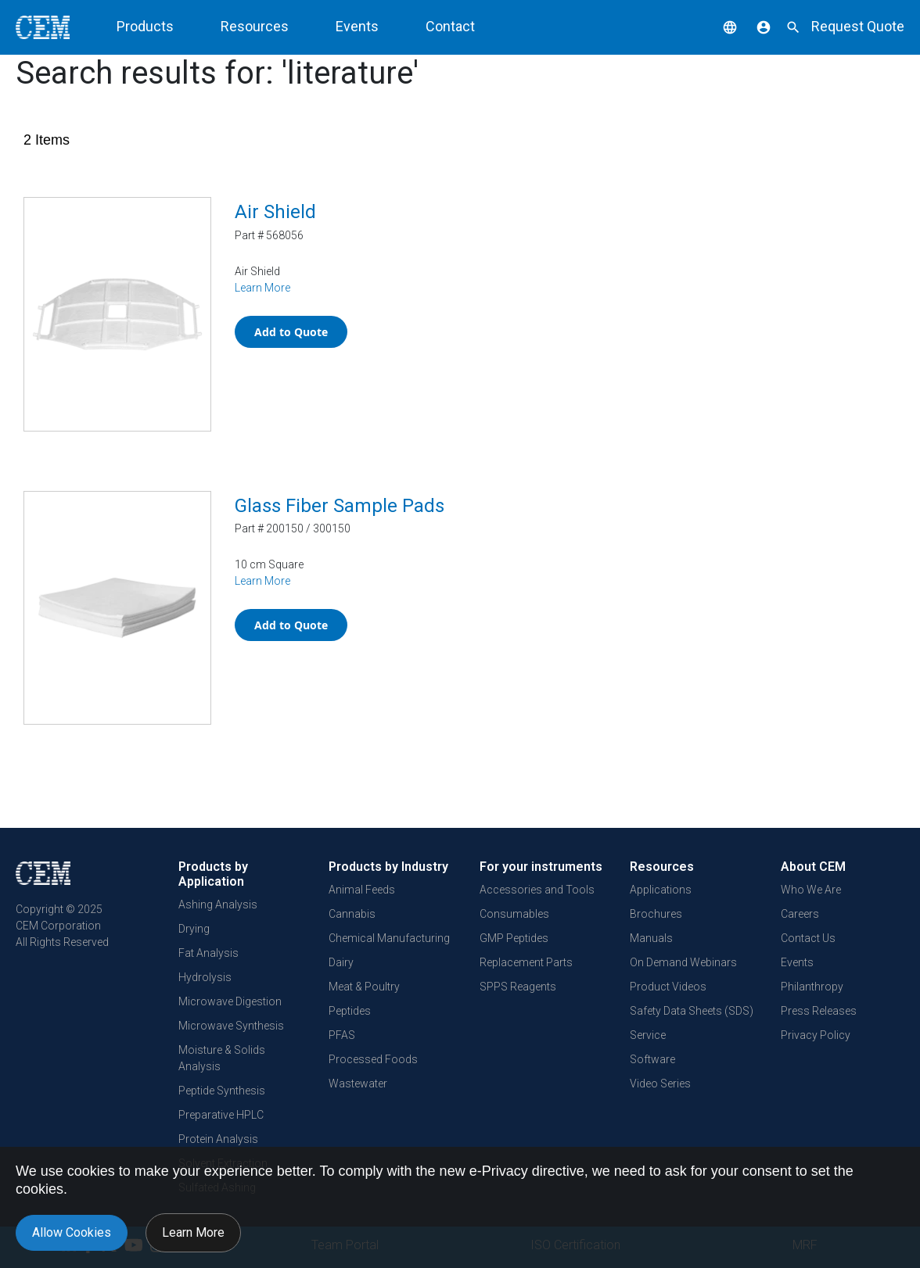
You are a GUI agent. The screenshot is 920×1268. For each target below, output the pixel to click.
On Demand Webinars (683, 962)
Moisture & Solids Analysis (221, 1058)
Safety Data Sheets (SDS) (691, 1011)
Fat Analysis (208, 953)
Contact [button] (450, 26)
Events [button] (357, 26)
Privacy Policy (815, 1035)
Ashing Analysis (217, 904)
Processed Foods (373, 1059)
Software (652, 1059)
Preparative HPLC (221, 1115)
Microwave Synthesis (231, 1025)
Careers (800, 914)
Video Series (660, 1083)
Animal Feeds (362, 889)
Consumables (514, 914)
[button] (718, 26)
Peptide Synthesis (221, 1090)
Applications (661, 889)
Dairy (341, 962)
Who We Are (811, 889)
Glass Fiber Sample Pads (339, 506)
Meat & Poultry (364, 986)
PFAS (342, 1035)
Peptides (350, 1011)
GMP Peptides (514, 938)
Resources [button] (255, 26)
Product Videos (668, 986)
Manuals (651, 938)
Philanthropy (812, 986)
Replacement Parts (526, 962)
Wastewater (358, 1083)
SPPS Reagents (518, 986)
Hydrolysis (205, 977)
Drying (194, 928)
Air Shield (275, 212)
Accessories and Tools (537, 889)
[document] (460, 1207)
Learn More (262, 287)
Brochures (656, 914)
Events (797, 962)
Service (648, 1035)
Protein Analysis (218, 1139)
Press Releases (819, 1011)
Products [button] (145, 26)
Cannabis (352, 914)
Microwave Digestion (230, 1001)
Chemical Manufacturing (389, 938)
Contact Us (808, 938)
